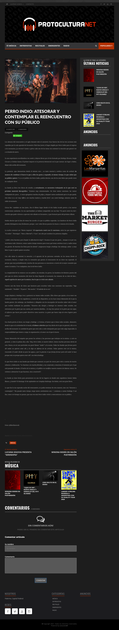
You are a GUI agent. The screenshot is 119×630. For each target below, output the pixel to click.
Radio (66, 46)
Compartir (9, 132)
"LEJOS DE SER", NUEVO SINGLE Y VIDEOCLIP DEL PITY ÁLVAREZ (31, 491)
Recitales (40, 46)
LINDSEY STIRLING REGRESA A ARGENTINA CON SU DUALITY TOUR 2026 (68, 495)
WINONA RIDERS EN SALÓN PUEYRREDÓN (102, 72)
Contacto (30, 4)
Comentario (10, 557)
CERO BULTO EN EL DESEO (49, 483)
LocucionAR (64, 626)
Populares (106, 46)
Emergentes (54, 46)
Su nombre (9, 544)
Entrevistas (26, 46)
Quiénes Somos (17, 4)
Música (11, 46)
